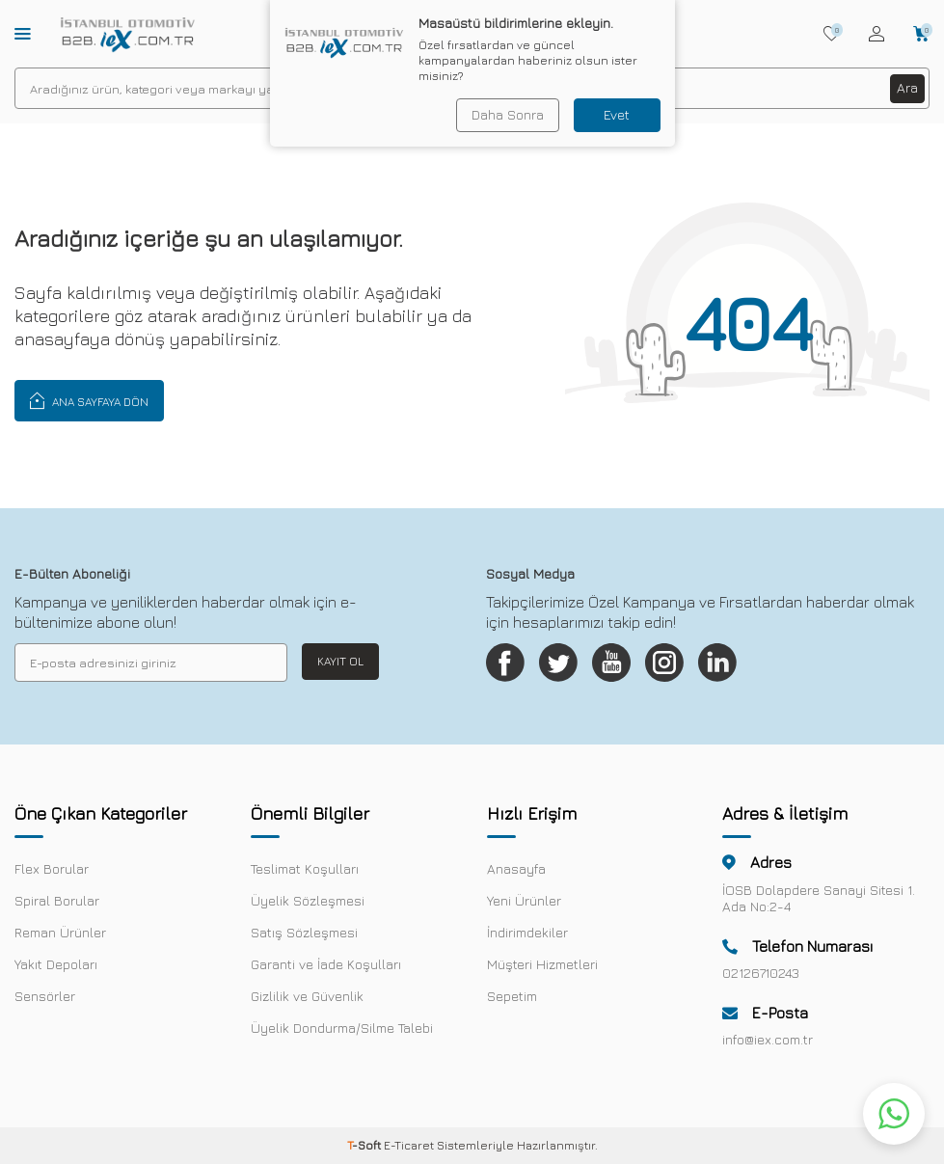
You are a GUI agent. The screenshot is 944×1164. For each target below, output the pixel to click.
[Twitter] (558, 662)
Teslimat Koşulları (305, 868)
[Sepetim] (921, 33)
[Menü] (22, 32)
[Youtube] (611, 662)
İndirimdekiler (527, 932)
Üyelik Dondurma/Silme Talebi (342, 1027)
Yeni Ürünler (524, 900)
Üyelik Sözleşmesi (307, 900)
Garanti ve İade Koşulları (326, 964)
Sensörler (44, 996)
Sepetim (512, 996)
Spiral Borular (56, 900)
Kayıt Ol (340, 661)
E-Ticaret (409, 1145)
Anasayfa (516, 868)
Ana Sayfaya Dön (89, 400)
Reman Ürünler (60, 932)
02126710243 (760, 972)
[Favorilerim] (831, 33)
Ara (907, 87)
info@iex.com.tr (767, 1039)
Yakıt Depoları (55, 964)
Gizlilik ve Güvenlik (307, 996)
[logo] (128, 33)
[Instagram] (664, 662)
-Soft (365, 1145)
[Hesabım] (876, 33)
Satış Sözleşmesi (304, 932)
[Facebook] (505, 662)
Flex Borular (51, 868)
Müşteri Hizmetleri (542, 964)
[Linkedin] (717, 662)
